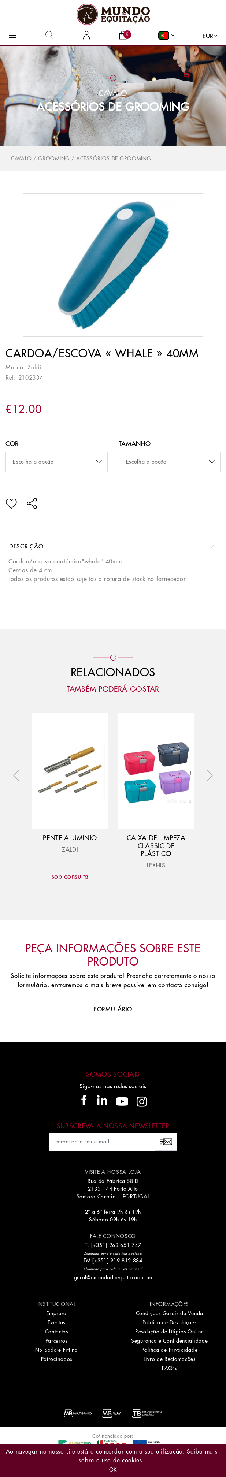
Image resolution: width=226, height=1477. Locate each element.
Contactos (56, 1331)
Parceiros (56, 1340)
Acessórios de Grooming (113, 107)
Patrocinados (56, 1359)
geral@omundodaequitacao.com (113, 1277)
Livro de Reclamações (170, 1359)
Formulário (113, 1009)
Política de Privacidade (169, 1350)
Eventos (56, 1322)
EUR (208, 36)
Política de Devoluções (169, 1322)
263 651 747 (125, 1245)
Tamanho (135, 444)
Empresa (56, 1313)
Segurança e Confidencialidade (169, 1340)
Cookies (132, 1460)
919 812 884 (126, 1260)
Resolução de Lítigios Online (169, 1331)
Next (208, 775)
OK (113, 1469)
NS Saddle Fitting (56, 1350)
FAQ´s (169, 1368)
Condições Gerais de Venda (170, 1313)
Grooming (54, 158)
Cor (12, 444)
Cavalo (21, 158)
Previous (17, 775)
